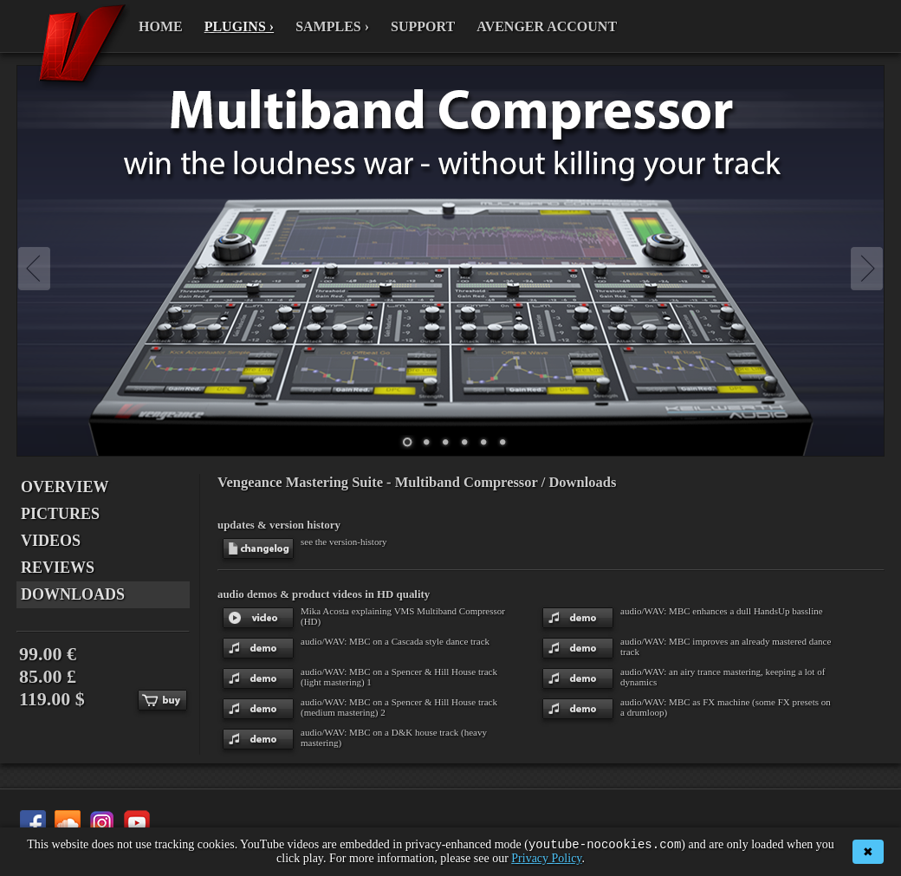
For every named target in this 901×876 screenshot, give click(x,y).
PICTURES (60, 513)
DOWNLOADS (73, 594)
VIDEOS (51, 540)
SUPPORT (423, 26)
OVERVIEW (64, 487)
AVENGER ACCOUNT (546, 26)
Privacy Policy (546, 858)
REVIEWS (57, 567)
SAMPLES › (332, 26)
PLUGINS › (239, 26)
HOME (161, 26)
